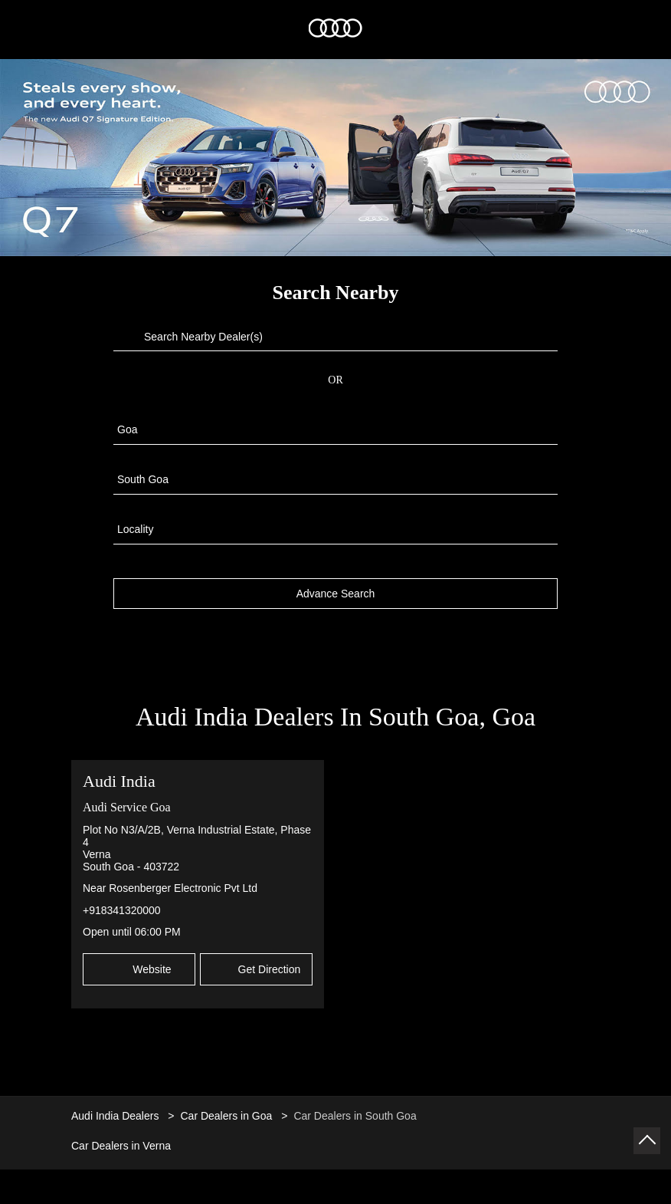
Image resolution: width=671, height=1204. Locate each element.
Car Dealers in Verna (121, 1139)
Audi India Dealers (116, 1109)
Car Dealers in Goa (226, 1109)
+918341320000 (122, 903)
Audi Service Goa (127, 800)
